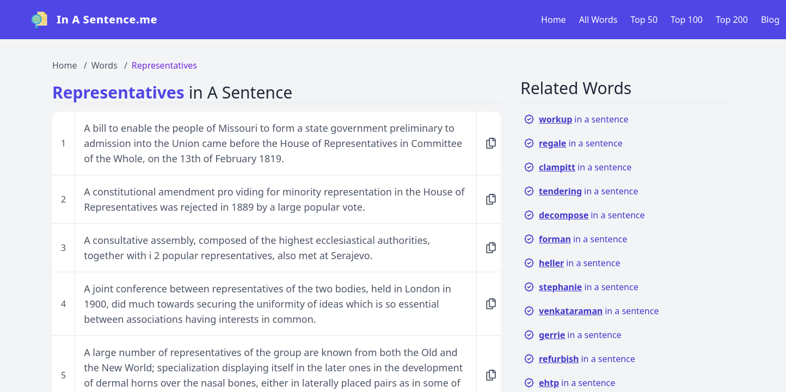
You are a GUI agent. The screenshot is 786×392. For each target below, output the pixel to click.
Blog (770, 20)
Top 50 (644, 20)
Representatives (164, 65)
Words (104, 65)
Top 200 (732, 20)
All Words (598, 20)
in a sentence (576, 119)
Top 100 (687, 20)
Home (553, 20)
